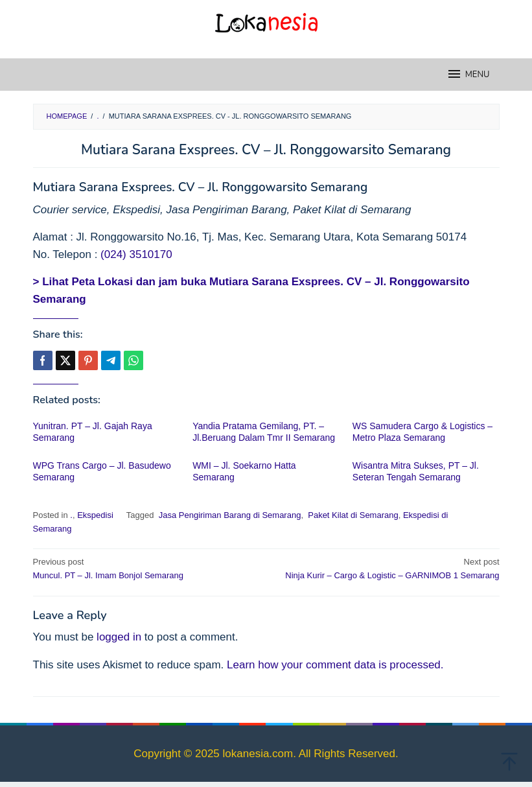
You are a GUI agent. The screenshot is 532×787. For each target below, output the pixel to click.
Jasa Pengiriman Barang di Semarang (228, 515)
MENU (468, 74)
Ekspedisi (95, 515)
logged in (119, 637)
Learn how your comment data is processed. (335, 665)
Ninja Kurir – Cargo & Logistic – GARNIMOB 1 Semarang (387, 568)
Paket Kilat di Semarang (352, 515)
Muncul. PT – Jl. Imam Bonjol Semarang (145, 568)
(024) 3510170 (136, 254)
